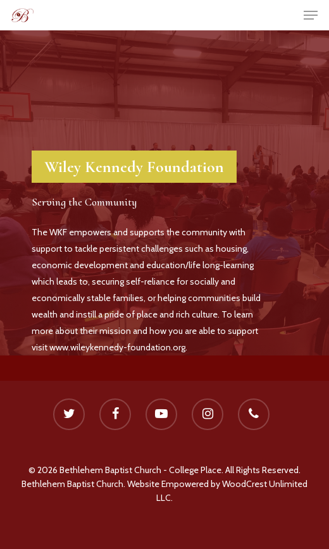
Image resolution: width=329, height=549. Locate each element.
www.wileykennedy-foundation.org (117, 347)
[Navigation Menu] (311, 15)
